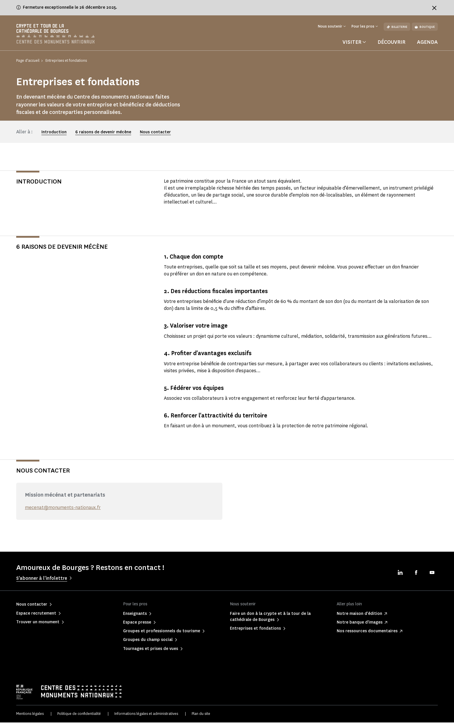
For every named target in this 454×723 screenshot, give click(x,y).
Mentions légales (30, 714)
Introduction (54, 132)
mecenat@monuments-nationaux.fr (63, 508)
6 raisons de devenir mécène (103, 132)
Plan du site (201, 714)
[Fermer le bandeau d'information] (434, 7)
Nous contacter (155, 132)
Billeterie (397, 27)
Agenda (427, 42)
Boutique (425, 27)
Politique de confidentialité (79, 714)
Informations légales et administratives (146, 714)
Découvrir (391, 42)
